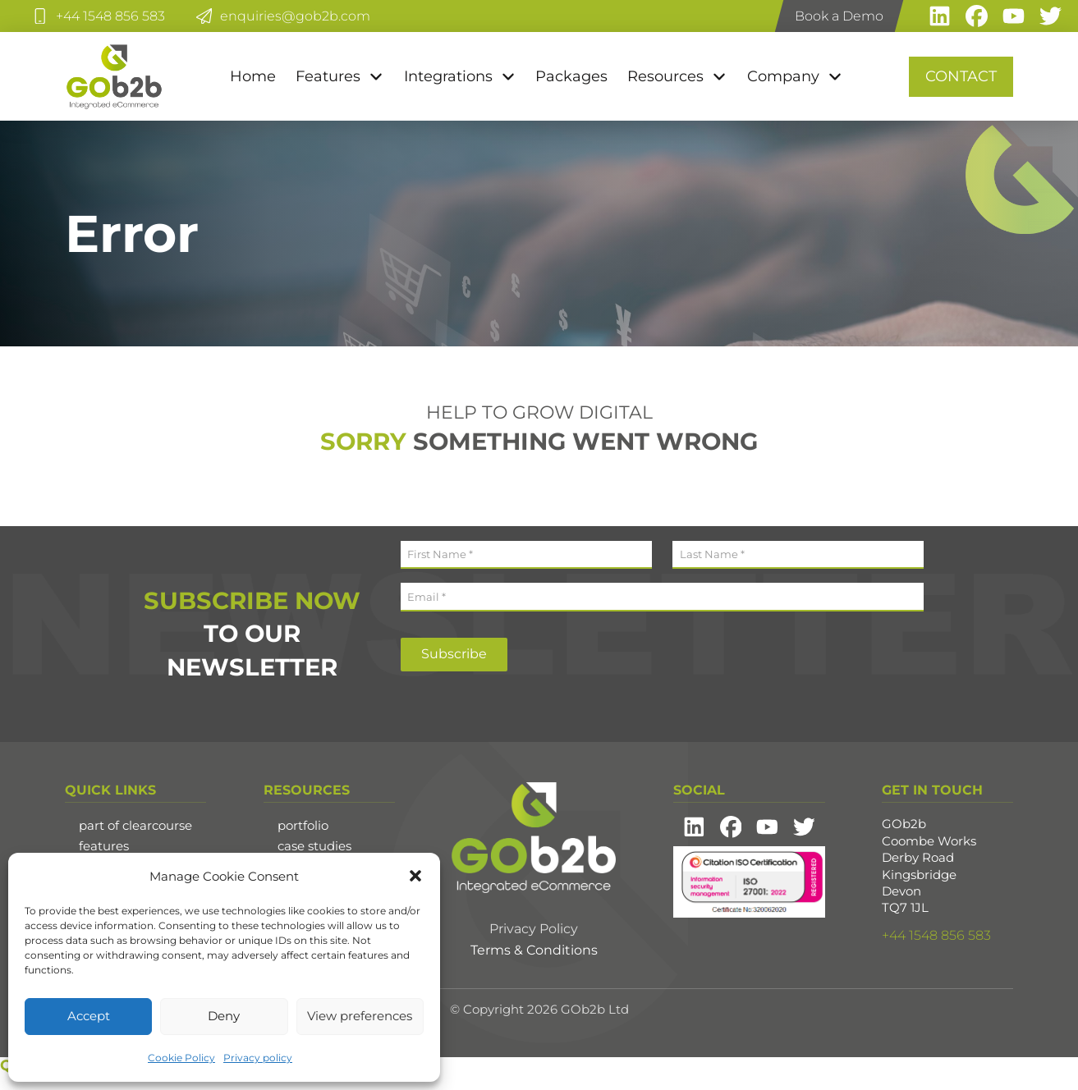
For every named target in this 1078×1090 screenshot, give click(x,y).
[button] (415, 876)
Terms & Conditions (534, 949)
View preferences (359, 1016)
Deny (224, 1016)
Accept (88, 1016)
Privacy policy (257, 1057)
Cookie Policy (181, 1057)
